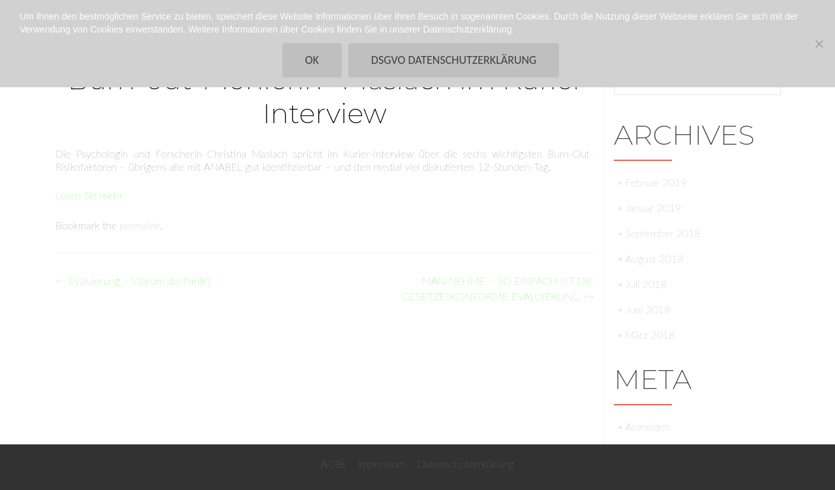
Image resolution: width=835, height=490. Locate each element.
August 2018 (655, 258)
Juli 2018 (646, 284)
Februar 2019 (656, 182)
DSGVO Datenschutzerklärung (454, 60)
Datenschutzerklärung (466, 463)
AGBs (333, 463)
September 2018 (663, 233)
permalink (140, 225)
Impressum (382, 463)
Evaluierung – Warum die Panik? (133, 280)
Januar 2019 (653, 207)
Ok (312, 60)
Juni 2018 (648, 309)
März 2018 (650, 334)
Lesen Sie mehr (89, 195)
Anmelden (648, 426)
